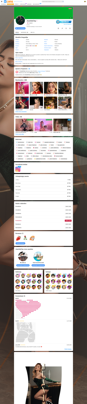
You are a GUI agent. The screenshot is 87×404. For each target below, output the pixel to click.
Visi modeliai (3, 4)
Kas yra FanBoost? (68, 24)
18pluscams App (36, 4)
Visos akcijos (23, 4)
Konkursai (29, 4)
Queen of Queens (41, 71)
